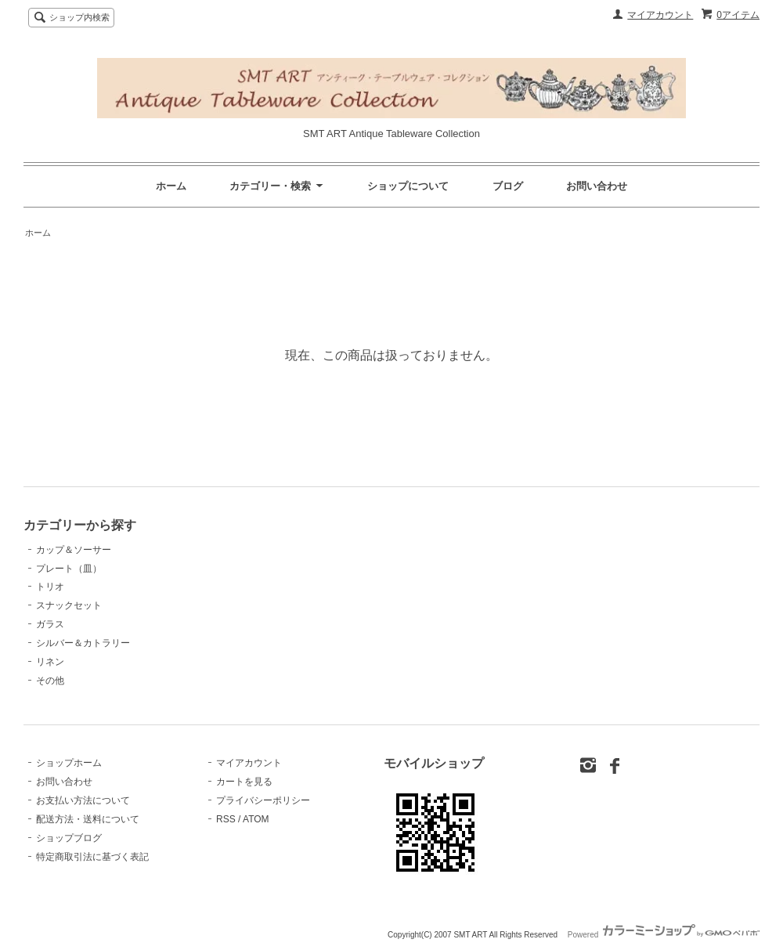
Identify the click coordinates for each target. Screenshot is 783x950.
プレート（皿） (69, 568)
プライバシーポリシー (263, 800)
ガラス (50, 624)
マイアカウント (660, 14)
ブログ (508, 186)
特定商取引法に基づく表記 (92, 856)
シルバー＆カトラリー (83, 643)
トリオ (50, 586)
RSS (226, 819)
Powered (664, 934)
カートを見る (244, 781)
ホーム (171, 186)
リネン (50, 661)
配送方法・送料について (87, 819)
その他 (50, 680)
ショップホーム (69, 762)
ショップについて (408, 186)
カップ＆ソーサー (73, 549)
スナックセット (69, 605)
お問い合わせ (596, 186)
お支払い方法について (83, 800)
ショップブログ (69, 838)
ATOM (256, 819)
